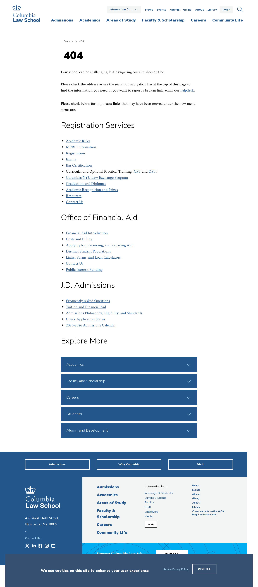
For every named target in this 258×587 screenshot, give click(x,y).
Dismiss (204, 569)
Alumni (175, 10)
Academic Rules (78, 141)
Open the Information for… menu (124, 9)
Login (226, 9)
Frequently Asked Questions (88, 301)
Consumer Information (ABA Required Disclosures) (208, 513)
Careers (104, 524)
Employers (151, 512)
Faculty (149, 502)
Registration (75, 153)
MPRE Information (81, 147)
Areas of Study (111, 503)
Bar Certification (79, 165)
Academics (107, 495)
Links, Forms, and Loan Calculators (93, 257)
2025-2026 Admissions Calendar (91, 325)
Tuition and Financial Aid (86, 307)
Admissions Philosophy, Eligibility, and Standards (104, 313)
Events (161, 10)
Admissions (108, 487)
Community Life (112, 532)
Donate (172, 554)
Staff (148, 507)
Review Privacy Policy (175, 569)
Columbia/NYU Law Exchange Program (97, 177)
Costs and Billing (79, 239)
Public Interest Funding (84, 269)
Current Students (155, 498)
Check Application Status (85, 319)
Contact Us (74, 202)
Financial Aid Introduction (87, 233)
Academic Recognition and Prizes (92, 189)
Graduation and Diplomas (86, 183)
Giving (187, 10)
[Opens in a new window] (27, 546)
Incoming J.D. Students (159, 493)
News (149, 10)
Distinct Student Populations (88, 251)
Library (212, 10)
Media (148, 516)
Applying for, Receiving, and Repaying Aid (99, 245)
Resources (74, 195)
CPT (137, 171)
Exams (71, 159)
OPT (152, 171)
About (199, 10)
